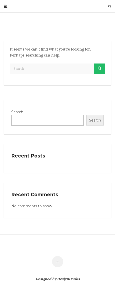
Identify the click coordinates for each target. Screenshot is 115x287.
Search (17, 112)
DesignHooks (68, 279)
